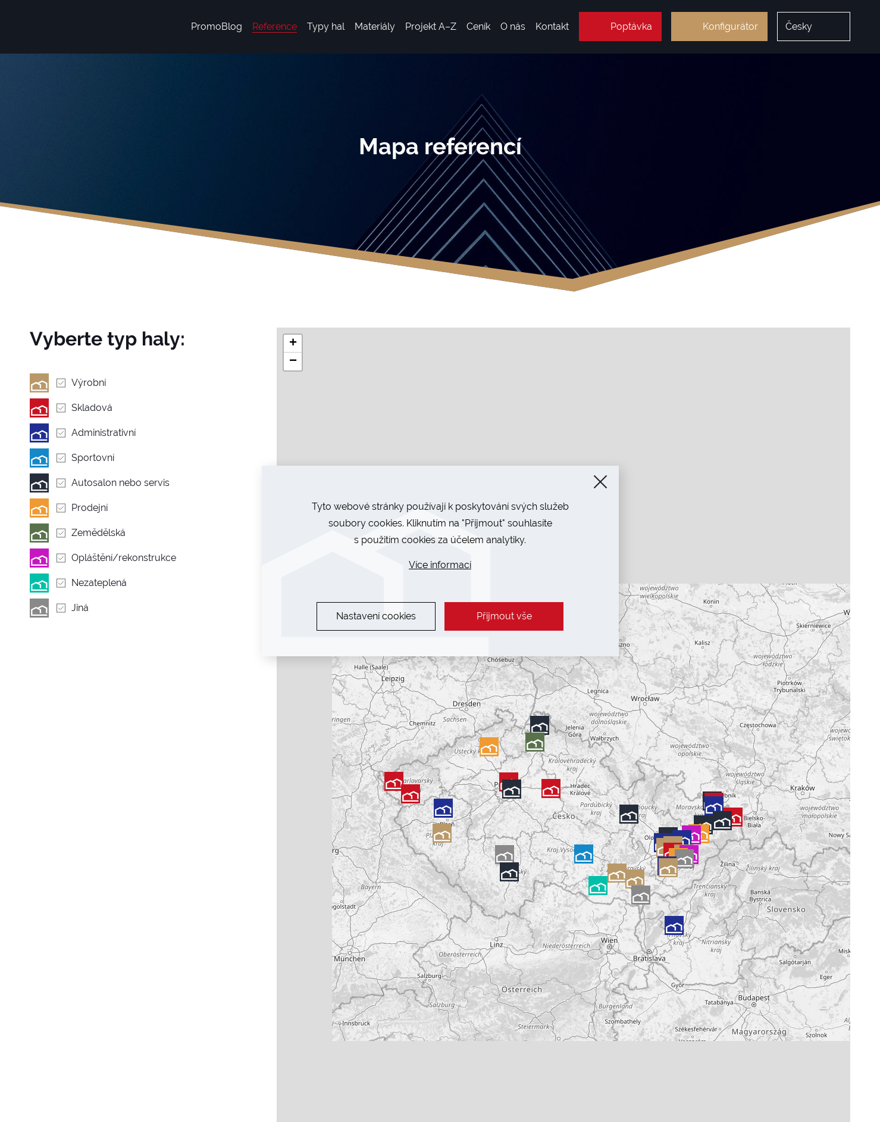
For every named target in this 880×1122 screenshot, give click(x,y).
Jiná (80, 607)
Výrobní (88, 382)
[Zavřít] (600, 481)
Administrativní (103, 432)
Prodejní (89, 507)
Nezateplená (99, 582)
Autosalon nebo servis (120, 482)
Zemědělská (98, 532)
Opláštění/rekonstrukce (123, 557)
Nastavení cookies (376, 616)
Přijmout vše (504, 616)
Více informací (440, 565)
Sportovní (92, 457)
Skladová (91, 407)
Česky (798, 26)
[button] (640, 895)
